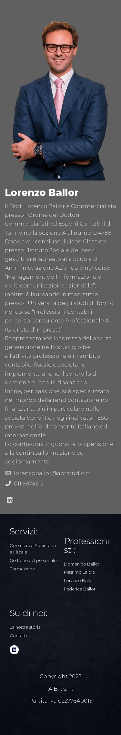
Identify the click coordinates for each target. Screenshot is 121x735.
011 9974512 (29, 483)
